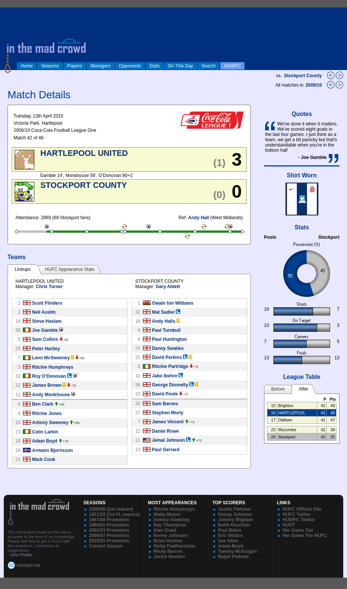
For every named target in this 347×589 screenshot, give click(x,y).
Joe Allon (228, 540)
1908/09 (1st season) (111, 509)
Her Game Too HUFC (305, 535)
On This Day (180, 66)
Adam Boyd (44, 441)
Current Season (106, 546)
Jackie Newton (169, 556)
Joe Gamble (45, 330)
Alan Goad (165, 530)
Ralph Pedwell (233, 556)
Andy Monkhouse (51, 394)
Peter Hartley (46, 348)
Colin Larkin (45, 432)
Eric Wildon (230, 535)
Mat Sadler (163, 312)
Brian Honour (168, 540)
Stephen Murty (167, 412)
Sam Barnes (165, 403)
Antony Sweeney (50, 422)
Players (74, 66)
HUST (289, 525)
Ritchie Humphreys (52, 367)
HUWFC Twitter (299, 519)
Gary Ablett (168, 286)
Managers (101, 66)
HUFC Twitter (297, 514)
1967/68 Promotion (109, 519)
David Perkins (167, 357)
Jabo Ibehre (164, 375)
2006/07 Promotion (109, 535)
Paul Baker (229, 530)
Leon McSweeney (51, 357)
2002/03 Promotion (109, 530)
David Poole (165, 394)
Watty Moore (167, 514)
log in (8, 12)
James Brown (46, 385)
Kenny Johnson (170, 535)
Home (27, 66)
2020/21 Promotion (109, 540)
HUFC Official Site (302, 509)
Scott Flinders (47, 303)
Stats (154, 66)
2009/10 (314, 85)
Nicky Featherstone (174, 546)
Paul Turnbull (166, 330)
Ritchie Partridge (170, 366)
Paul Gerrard (166, 449)
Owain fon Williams (172, 303)
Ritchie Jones (46, 413)
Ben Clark (42, 404)
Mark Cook (43, 459)
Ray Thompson (170, 525)
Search (208, 66)
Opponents (130, 66)
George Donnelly (170, 385)
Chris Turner (49, 286)
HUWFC (232, 66)
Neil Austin (43, 312)
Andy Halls (163, 321)
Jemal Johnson (168, 440)
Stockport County (303, 75)
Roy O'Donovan (49, 376)
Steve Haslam (46, 321)
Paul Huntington (169, 339)
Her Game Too (298, 530)
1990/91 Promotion (109, 525)
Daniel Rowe (165, 431)
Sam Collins (45, 339)
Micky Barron (168, 551)
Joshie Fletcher (234, 509)
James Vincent (168, 421)
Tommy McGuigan (237, 551)
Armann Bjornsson (52, 450)
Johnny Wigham (235, 519)
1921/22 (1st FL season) (114, 514)
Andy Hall (198, 217)
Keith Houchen (234, 525)
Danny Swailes (168, 348)
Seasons (50, 66)
